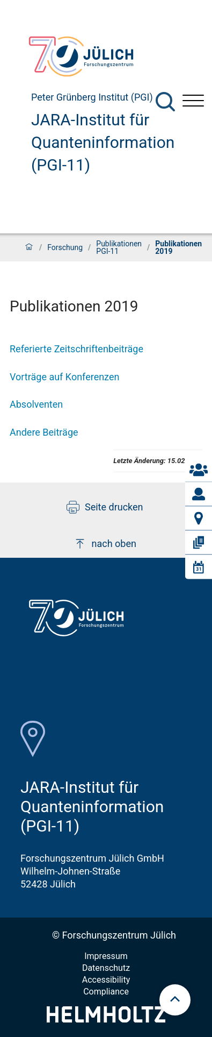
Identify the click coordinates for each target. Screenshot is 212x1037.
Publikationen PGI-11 (119, 247)
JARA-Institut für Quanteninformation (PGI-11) (102, 142)
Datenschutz (106, 968)
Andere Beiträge (44, 432)
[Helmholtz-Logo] (106, 1019)
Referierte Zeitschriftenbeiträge (76, 348)
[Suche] (165, 101)
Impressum (106, 956)
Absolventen (36, 404)
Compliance (106, 991)
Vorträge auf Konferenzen (64, 376)
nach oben (105, 543)
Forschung (65, 247)
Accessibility (106, 980)
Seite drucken (105, 507)
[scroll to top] (175, 999)
